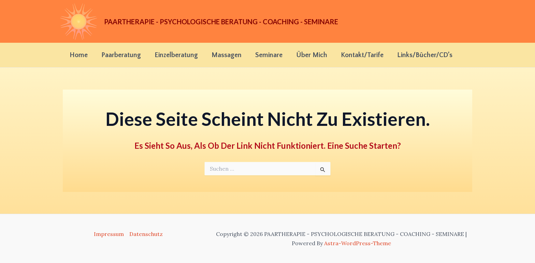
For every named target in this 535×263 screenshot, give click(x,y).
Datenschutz (146, 234)
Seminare (269, 55)
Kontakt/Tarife (362, 55)
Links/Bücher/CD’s (424, 55)
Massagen (227, 55)
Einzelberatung (176, 55)
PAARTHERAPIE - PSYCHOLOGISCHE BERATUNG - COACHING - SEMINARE (221, 21)
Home (79, 55)
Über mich (311, 55)
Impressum (109, 234)
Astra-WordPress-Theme (357, 243)
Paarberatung (121, 55)
